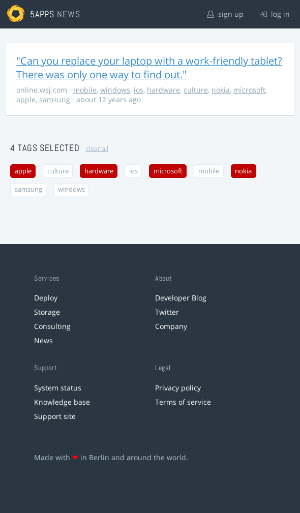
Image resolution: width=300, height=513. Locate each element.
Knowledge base (62, 402)
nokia (221, 90)
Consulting (52, 326)
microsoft (249, 90)
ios (138, 90)
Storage (47, 312)
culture (196, 90)
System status (57, 388)
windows (115, 90)
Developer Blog (180, 298)
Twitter (167, 312)
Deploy (45, 298)
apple (26, 99)
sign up (225, 14)
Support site (55, 416)
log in (275, 14)
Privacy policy (178, 388)
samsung (54, 99)
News (43, 340)
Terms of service (183, 402)
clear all (97, 148)
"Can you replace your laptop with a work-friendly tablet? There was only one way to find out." (149, 67)
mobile (85, 90)
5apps (42, 14)
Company (171, 326)
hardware (163, 90)
